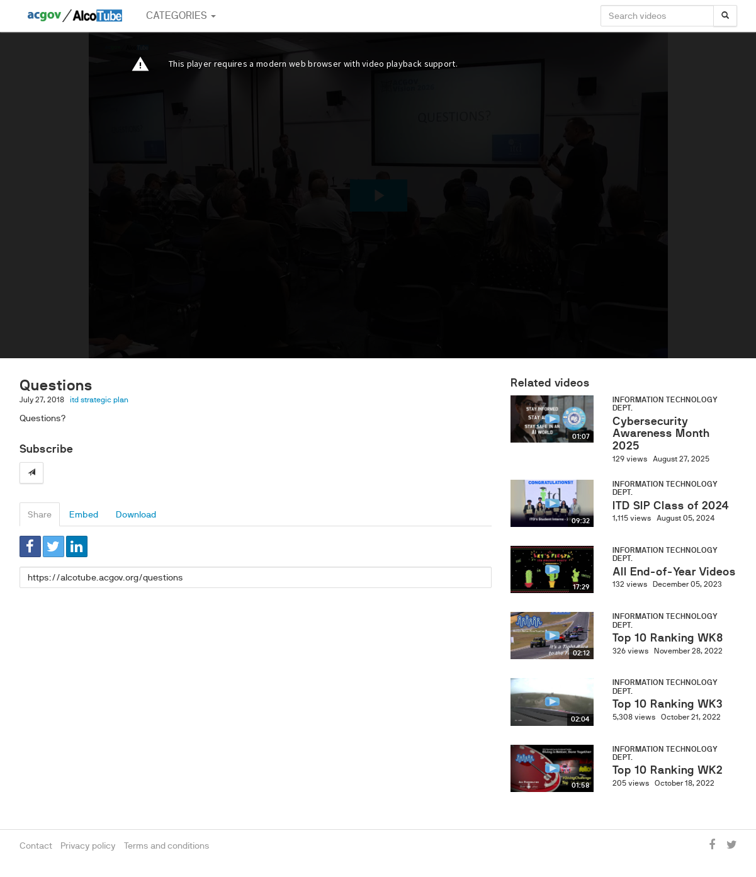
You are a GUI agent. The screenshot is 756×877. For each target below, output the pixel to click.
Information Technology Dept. (665, 403)
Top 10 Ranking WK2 (667, 770)
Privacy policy (88, 845)
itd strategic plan (99, 399)
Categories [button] (181, 15)
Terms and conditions (167, 845)
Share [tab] (40, 514)
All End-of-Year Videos (674, 571)
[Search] (725, 15)
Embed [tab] (83, 514)
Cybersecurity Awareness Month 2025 (661, 434)
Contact (36, 845)
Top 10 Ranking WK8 (667, 637)
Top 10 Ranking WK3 (667, 704)
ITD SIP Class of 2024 (670, 505)
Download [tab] (136, 514)
